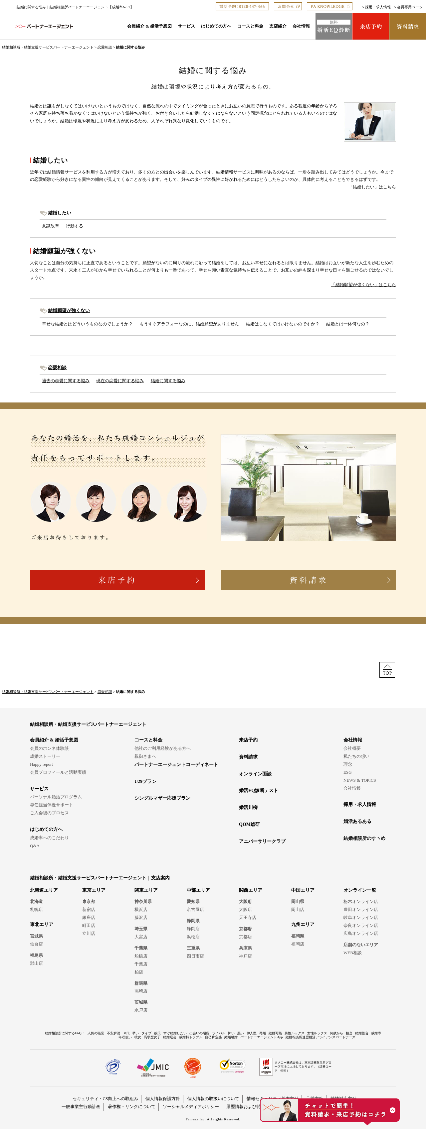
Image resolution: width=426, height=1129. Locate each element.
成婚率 (376, 1033)
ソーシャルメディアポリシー (191, 1106)
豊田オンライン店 (360, 909)
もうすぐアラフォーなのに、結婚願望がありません (189, 323)
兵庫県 (245, 948)
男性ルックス (295, 1033)
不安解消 (113, 1033)
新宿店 (88, 909)
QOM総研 (249, 824)
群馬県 (140, 983)
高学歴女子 (152, 1037)
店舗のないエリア (360, 944)
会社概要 (352, 748)
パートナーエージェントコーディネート (176, 764)
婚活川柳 (248, 807)
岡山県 (297, 901)
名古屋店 (195, 909)
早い (135, 1033)
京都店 (245, 936)
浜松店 (193, 936)
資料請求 (248, 756)
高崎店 (140, 990)
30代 (126, 1033)
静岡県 (193, 920)
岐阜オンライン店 (360, 917)
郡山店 (36, 963)
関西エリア (250, 890)
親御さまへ (145, 756)
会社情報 (301, 26)
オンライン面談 (255, 773)
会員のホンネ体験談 (49, 748)
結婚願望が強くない (69, 310)
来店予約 (248, 739)
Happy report (41, 764)
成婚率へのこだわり (49, 837)
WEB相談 (352, 952)
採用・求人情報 (378, 7)
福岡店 (297, 944)
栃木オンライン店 (360, 901)
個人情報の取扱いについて (213, 1098)
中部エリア (198, 890)
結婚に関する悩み (168, 380)
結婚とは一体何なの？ (347, 323)
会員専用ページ (410, 7)
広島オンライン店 (360, 933)
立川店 (88, 933)
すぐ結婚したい (175, 1033)
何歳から (336, 1033)
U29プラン (145, 781)
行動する (74, 225)
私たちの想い (356, 756)
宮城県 (36, 936)
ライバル (218, 1033)
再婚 (262, 1033)
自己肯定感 (213, 1037)
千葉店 (140, 963)
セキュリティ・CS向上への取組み (105, 1098)
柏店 (138, 971)
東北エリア (41, 924)
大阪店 (245, 909)
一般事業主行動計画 (81, 1106)
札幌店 (36, 909)
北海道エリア (44, 890)
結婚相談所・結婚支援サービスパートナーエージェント (48, 47)
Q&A (35, 845)
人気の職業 (96, 1033)
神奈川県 (143, 901)
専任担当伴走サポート (51, 804)
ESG (347, 772)
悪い (240, 1033)
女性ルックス (317, 1033)
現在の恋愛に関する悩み (120, 380)
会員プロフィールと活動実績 (58, 772)
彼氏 (157, 1033)
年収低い (125, 1037)
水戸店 (140, 1010)
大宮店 (140, 936)
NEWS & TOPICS (359, 780)
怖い (231, 1033)
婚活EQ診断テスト (258, 790)
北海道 (36, 901)
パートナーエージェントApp (261, 1037)
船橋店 (140, 956)
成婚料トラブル (190, 1037)
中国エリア (303, 890)
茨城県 (140, 1002)
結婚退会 (169, 1037)
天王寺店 (247, 917)
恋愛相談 (105, 47)
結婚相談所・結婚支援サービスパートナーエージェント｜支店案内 (100, 877)
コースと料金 (250, 26)
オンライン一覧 (359, 890)
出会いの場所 (199, 1033)
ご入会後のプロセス (49, 812)
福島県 (36, 955)
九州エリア (303, 924)
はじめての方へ (216, 26)
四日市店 (195, 956)
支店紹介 (278, 26)
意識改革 (50, 225)
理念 (347, 764)
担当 (349, 1033)
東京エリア (94, 890)
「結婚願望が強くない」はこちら (363, 284)
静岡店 (193, 928)
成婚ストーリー (45, 756)
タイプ (146, 1033)
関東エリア (146, 890)
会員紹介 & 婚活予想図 (149, 26)
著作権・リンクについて (131, 1106)
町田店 (88, 925)
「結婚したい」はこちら (372, 186)
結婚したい (59, 212)
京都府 (245, 928)
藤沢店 (140, 917)
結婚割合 (361, 1033)
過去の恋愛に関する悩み (66, 380)
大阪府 (245, 901)
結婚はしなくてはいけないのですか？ (283, 323)
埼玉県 (140, 928)
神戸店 (245, 956)
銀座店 (88, 917)
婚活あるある (357, 821)
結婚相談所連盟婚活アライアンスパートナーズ (320, 1037)
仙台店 (36, 944)
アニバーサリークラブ (262, 841)
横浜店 (140, 909)
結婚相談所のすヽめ (364, 838)
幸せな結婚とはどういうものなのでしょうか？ (87, 323)
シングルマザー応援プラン (162, 798)
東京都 (88, 901)
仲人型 (252, 1033)
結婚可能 (275, 1033)
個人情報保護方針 (162, 1098)
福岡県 (297, 936)
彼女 (137, 1037)
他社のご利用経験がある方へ (162, 748)
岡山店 (297, 909)
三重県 (193, 948)
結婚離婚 (231, 1037)
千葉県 (140, 948)
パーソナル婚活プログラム (56, 796)
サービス (186, 26)
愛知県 (193, 901)
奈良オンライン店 (360, 925)
